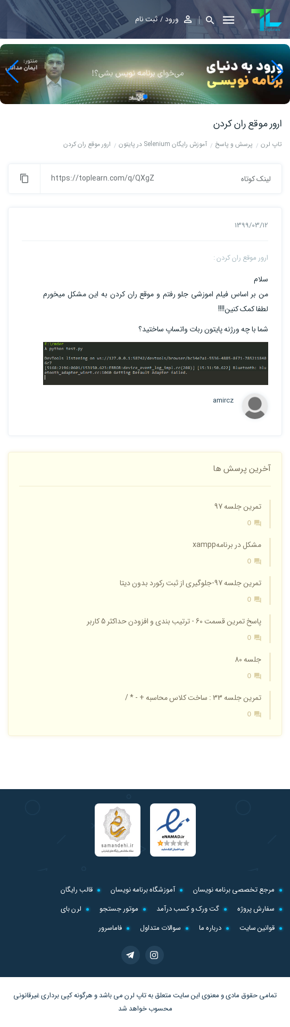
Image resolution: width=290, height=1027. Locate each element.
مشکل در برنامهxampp (227, 545)
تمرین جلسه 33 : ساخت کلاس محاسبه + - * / (193, 698)
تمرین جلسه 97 (237, 506)
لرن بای (71, 908)
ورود (172, 19)
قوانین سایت (257, 928)
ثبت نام (146, 19)
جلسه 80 (248, 659)
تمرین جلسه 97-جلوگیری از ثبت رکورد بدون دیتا (190, 583)
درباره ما (210, 928)
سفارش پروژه (256, 908)
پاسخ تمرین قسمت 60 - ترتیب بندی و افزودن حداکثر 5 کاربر (174, 621)
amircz (223, 401)
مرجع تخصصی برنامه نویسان (234, 889)
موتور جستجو (119, 908)
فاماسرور (110, 928)
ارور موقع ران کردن (247, 123)
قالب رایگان (77, 889)
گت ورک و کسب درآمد (187, 908)
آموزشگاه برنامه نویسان (143, 889)
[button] (206, 20)
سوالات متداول (160, 928)
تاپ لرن (135, 995)
